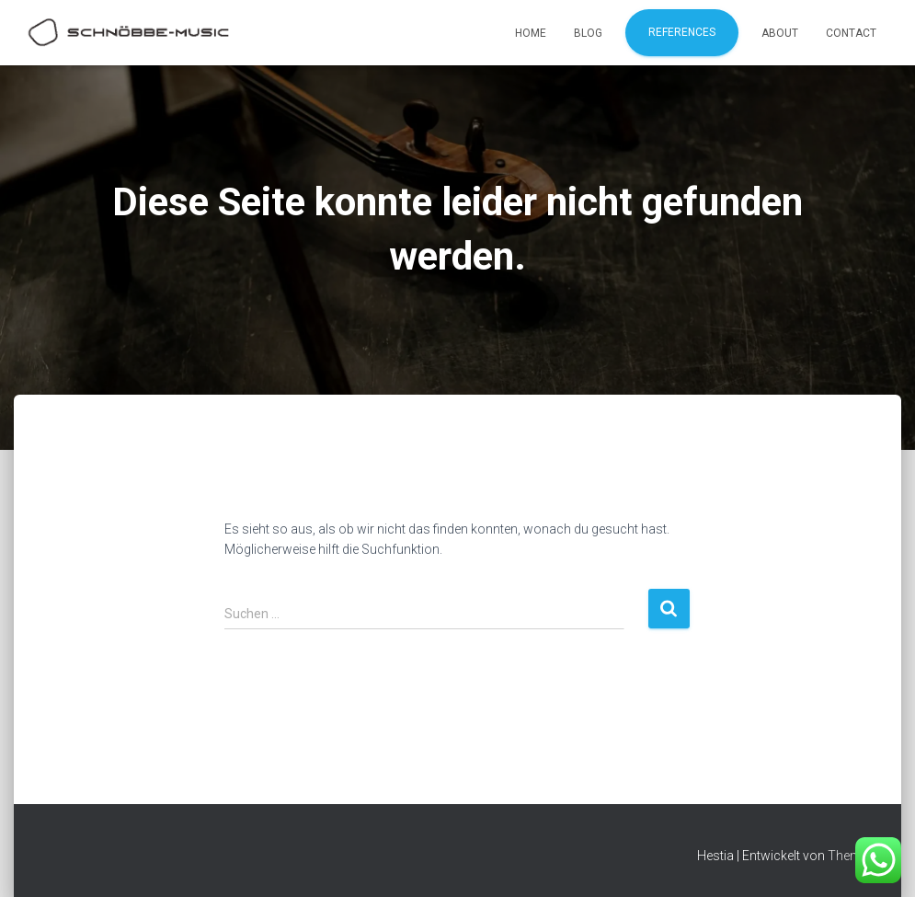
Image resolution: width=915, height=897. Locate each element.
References (681, 32)
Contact (851, 33)
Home (530, 33)
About (779, 33)
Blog (588, 33)
